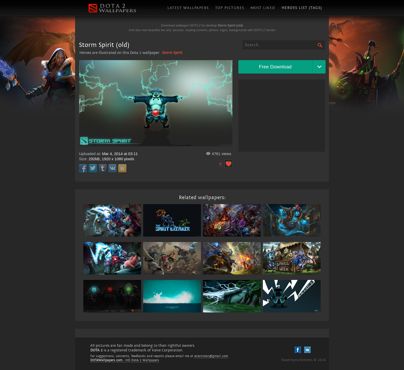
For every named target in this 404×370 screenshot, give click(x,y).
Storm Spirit (172, 53)
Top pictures (229, 8)
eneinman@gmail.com (211, 356)
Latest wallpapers (188, 8)
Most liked (263, 8)
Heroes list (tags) (301, 8)
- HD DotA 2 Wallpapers (124, 360)
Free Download (275, 66)
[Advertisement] (281, 115)
